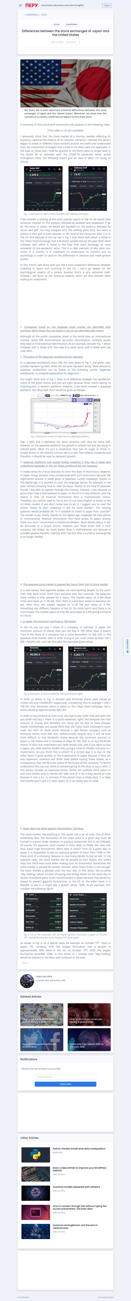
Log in (107, 5)
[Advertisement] (65, 303)
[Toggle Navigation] (20, 5)
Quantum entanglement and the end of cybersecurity (75, 1226)
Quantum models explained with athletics (76, 1187)
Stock (44, 14)
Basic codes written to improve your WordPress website (79, 1169)
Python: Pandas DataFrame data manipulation (79, 1148)
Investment (32, 14)
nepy (27, 1297)
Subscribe (65, 1084)
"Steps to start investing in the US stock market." (62, 507)
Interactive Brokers (68, 522)
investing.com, (28, 386)
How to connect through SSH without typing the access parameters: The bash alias (80, 1207)
